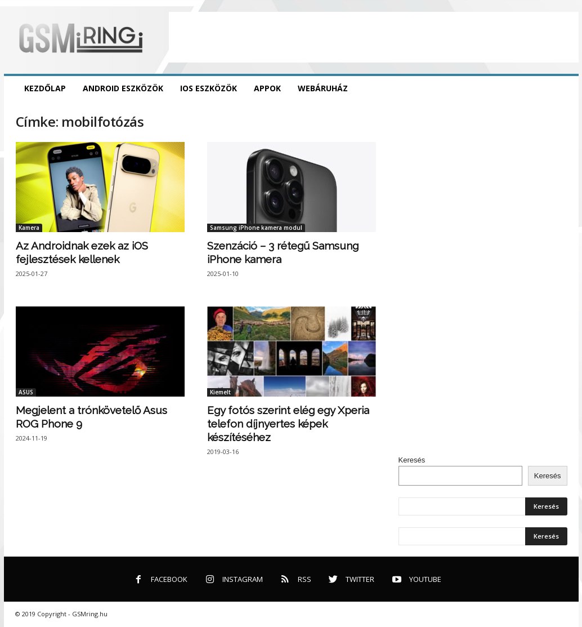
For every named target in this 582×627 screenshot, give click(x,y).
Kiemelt (220, 392)
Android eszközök (123, 88)
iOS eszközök (208, 88)
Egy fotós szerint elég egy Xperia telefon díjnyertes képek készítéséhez (288, 423)
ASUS (26, 392)
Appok (267, 88)
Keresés (412, 460)
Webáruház (323, 88)
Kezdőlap (45, 88)
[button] (561, 88)
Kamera (29, 228)
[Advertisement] (374, 37)
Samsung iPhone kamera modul (256, 228)
